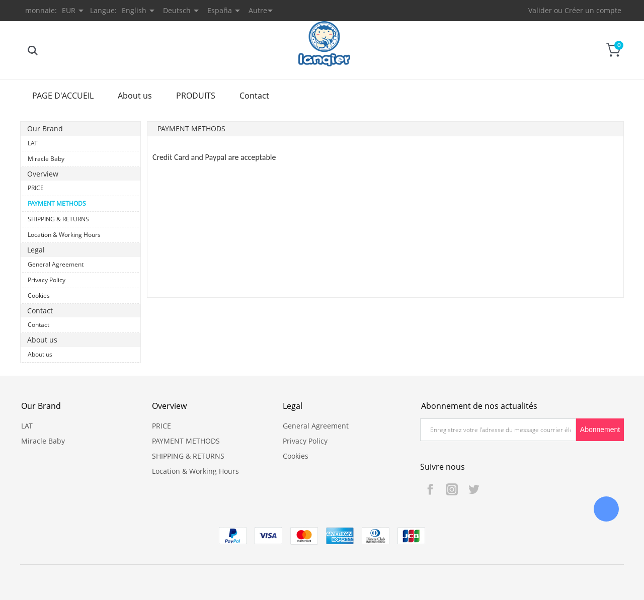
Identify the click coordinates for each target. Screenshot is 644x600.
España (219, 10)
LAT (33, 143)
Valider (540, 10)
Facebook (430, 489)
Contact (254, 95)
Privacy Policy (46, 280)
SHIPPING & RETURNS (58, 219)
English (134, 10)
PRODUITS (195, 95)
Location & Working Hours (64, 234)
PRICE (36, 188)
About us (135, 95)
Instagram (452, 489)
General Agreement (56, 264)
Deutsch (177, 10)
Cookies (39, 295)
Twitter (473, 489)
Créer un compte (593, 10)
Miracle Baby (46, 158)
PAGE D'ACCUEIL (63, 95)
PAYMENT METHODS (57, 203)
